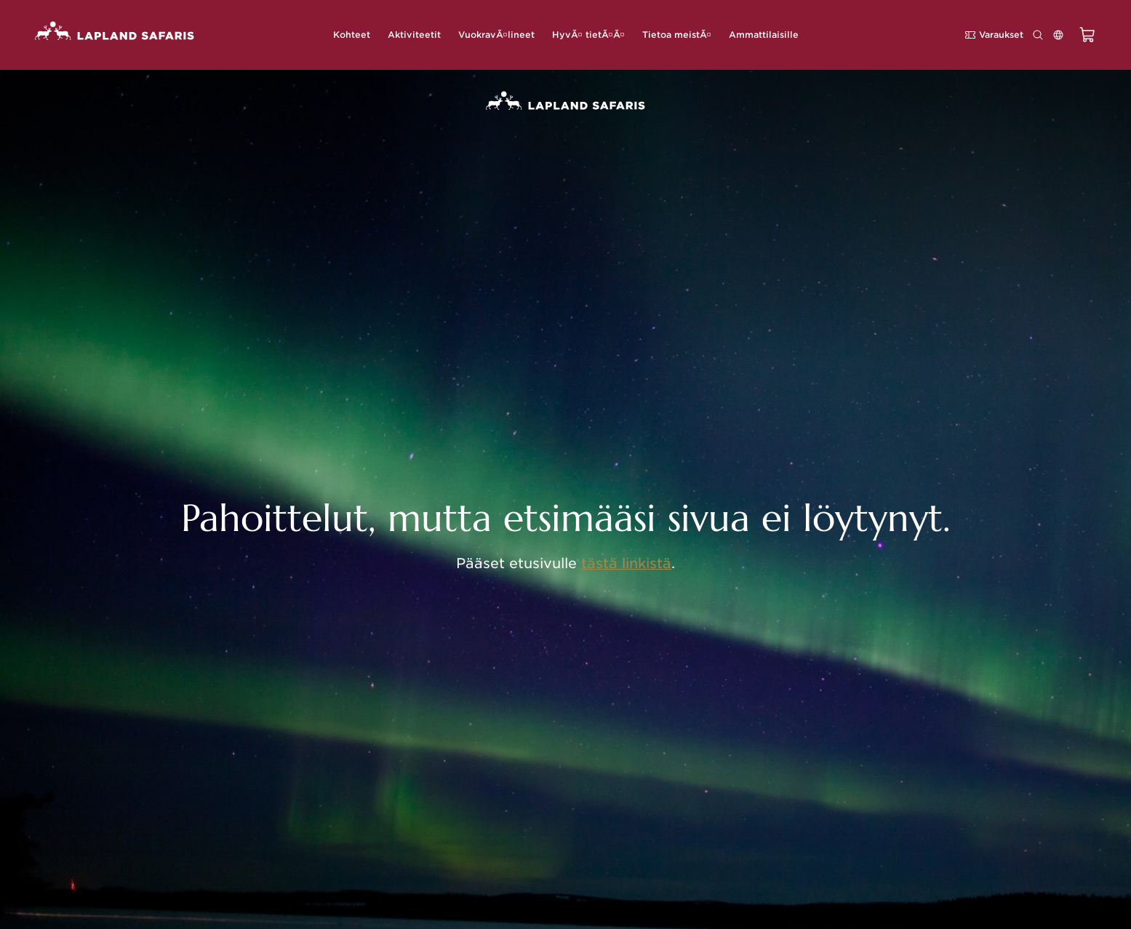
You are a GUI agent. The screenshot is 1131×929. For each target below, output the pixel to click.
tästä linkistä (626, 563)
